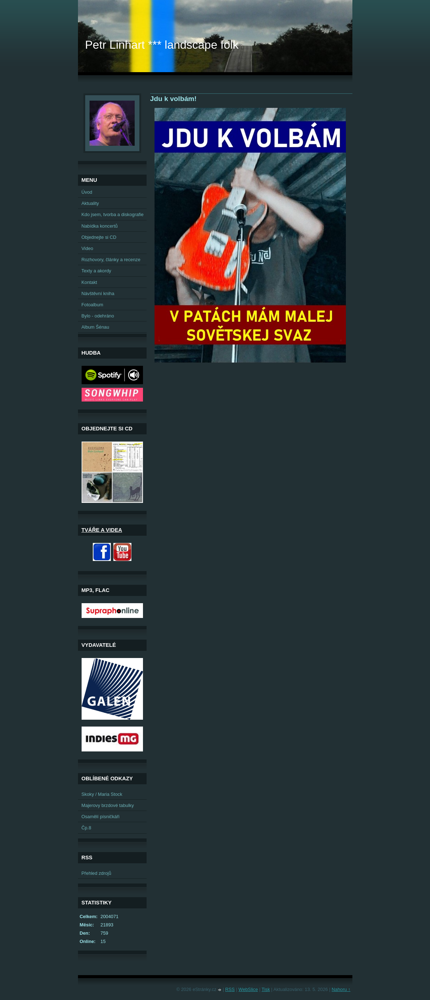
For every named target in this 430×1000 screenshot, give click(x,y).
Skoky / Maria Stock (102, 794)
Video (88, 248)
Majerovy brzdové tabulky (108, 805)
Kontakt (89, 282)
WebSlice (248, 989)
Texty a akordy (97, 270)
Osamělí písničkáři (101, 816)
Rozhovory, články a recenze (111, 259)
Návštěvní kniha (98, 293)
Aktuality (90, 203)
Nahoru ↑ (341, 989)
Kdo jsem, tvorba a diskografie (113, 214)
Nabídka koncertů (100, 226)
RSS (230, 989)
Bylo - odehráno (98, 316)
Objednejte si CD (99, 237)
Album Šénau (95, 327)
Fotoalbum (92, 304)
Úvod (87, 192)
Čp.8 (86, 827)
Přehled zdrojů (97, 873)
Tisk (266, 989)
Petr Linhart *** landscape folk (162, 44)
